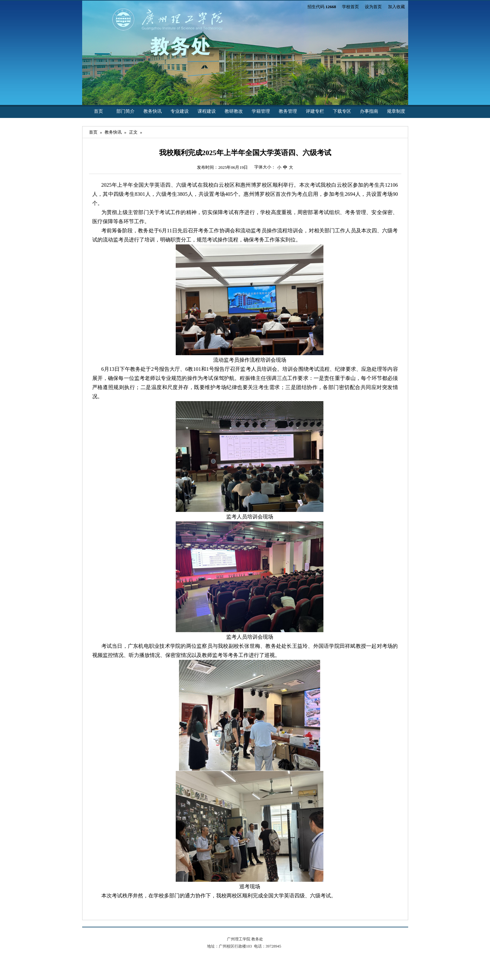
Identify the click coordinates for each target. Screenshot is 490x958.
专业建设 (180, 111)
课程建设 (207, 111)
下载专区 (342, 111)
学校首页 (350, 6)
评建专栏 (315, 111)
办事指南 (369, 111)
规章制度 (396, 111)
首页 (98, 111)
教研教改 (234, 111)
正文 (133, 132)
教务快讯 (152, 111)
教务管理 (288, 111)
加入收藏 (396, 6)
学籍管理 (261, 111)
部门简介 (125, 111)
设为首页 (373, 6)
